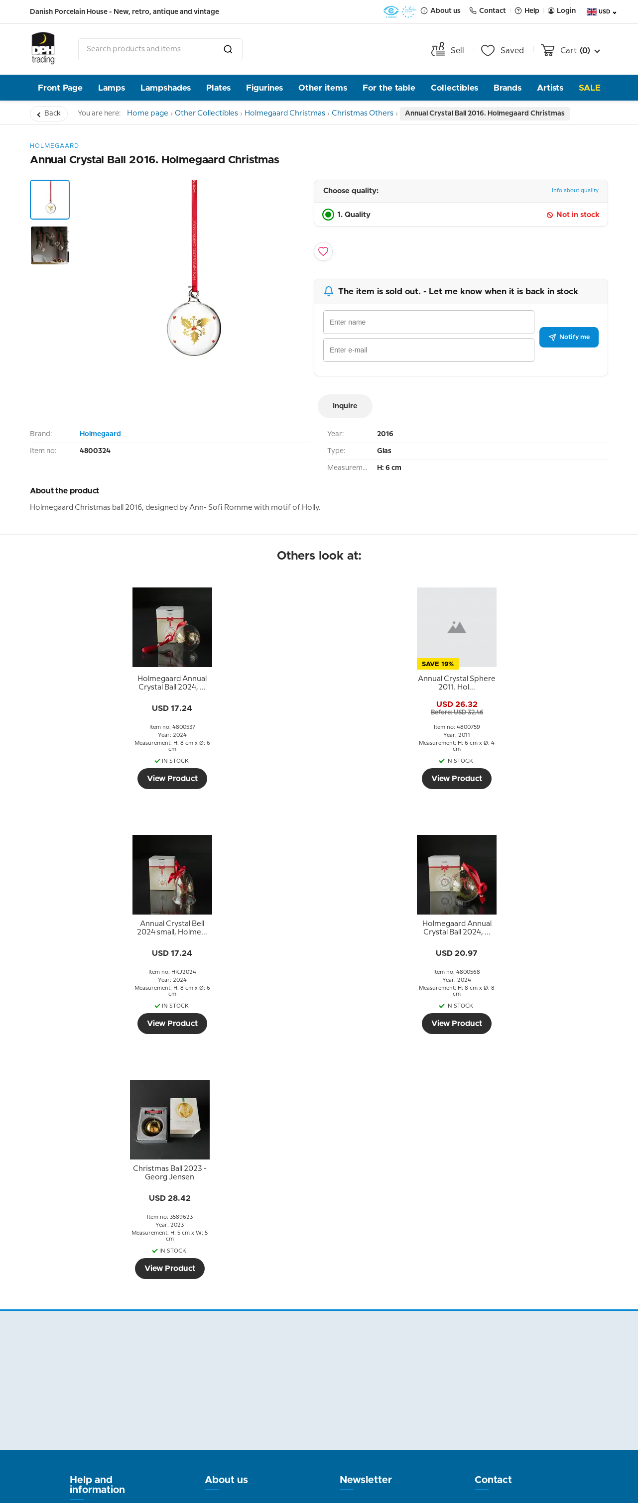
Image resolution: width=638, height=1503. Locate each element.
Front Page (60, 88)
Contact (493, 1235)
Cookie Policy (97, 1349)
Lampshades (165, 88)
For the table (389, 88)
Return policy (97, 1274)
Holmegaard (100, 434)
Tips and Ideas (98, 1334)
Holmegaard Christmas (299, 113)
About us (226, 1235)
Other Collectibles (216, 113)
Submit (400, 1366)
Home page (151, 113)
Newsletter (366, 1235)
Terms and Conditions (92, 1296)
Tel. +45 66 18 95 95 (513, 1337)
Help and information (97, 1240)
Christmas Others (383, 113)
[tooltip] (100, 683)
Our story (224, 1294)
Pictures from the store (240, 1331)
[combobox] (160, 49)
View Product (100, 779)
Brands (507, 88)
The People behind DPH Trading (242, 1272)
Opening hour (232, 1309)
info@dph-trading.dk (516, 1358)
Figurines (264, 88)
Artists (550, 88)
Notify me (569, 337)
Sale (590, 88)
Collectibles (454, 88)
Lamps (111, 88)
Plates (218, 88)
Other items (322, 88)
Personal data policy (110, 1319)
